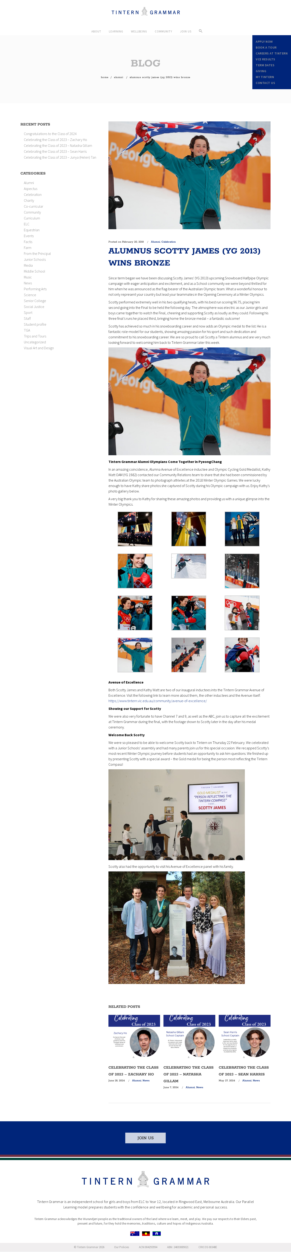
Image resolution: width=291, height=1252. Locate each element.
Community (32, 212)
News (28, 283)
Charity (29, 200)
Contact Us (265, 83)
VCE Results (265, 59)
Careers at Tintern (272, 53)
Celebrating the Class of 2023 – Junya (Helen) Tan (60, 157)
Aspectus (30, 188)
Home (104, 77)
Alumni (118, 77)
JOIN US (146, 1138)
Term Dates (265, 65)
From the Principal (37, 253)
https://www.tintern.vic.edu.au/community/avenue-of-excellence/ (157, 701)
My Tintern (265, 77)
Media (28, 265)
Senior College (35, 300)
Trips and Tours (35, 336)
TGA (27, 330)
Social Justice (34, 306)
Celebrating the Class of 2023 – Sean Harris (55, 151)
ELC (26, 224)
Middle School (34, 271)
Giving (261, 71)
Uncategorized (35, 342)
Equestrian (32, 230)
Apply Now (264, 41)
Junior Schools (35, 259)
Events (29, 236)
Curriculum (32, 218)
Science (30, 295)
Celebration (33, 194)
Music (28, 277)
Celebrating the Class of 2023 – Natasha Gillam (58, 145)
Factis (28, 241)
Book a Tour (266, 47)
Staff (27, 318)
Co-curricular (33, 206)
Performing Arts (35, 289)
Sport (28, 312)
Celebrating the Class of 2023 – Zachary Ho (55, 139)
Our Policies (121, 1247)
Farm (27, 247)
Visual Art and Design (39, 348)
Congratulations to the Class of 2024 (50, 133)
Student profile (35, 324)
